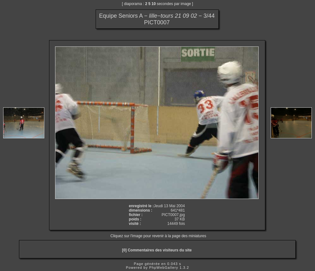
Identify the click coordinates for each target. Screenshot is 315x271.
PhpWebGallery (163, 267)
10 (154, 4)
